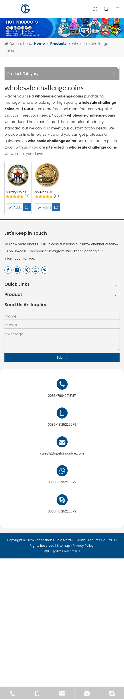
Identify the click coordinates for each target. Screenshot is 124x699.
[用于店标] (62, 608)
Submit (62, 377)
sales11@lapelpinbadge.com (62, 479)
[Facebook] (8, 290)
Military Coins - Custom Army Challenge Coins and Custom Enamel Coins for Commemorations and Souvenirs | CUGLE (32, 211)
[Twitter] (26, 290)
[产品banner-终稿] (62, 15)
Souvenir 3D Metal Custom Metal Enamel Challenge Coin (89, 211)
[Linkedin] (17, 290)
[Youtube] (35, 290)
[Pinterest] (44, 290)
